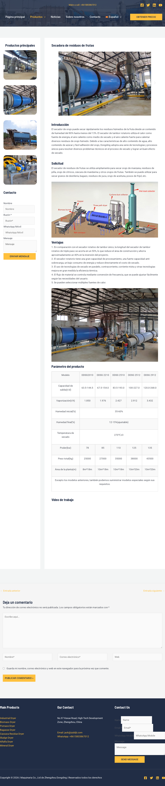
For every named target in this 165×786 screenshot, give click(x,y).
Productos (37, 17)
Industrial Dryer (8, 718)
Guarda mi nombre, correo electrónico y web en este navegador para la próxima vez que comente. (58, 668)
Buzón (7, 214)
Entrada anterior (10, 590)
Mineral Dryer (7, 745)
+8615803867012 (88, 5)
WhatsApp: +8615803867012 (73, 736)
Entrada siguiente (154, 590)
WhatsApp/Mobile (124, 735)
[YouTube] (160, 5)
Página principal (15, 16)
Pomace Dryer (7, 726)
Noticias (56, 16)
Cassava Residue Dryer (12, 733)
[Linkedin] (154, 5)
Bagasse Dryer (7, 729)
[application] (44, 17)
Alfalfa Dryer (6, 741)
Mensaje (7, 238)
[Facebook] (142, 5)
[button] (54, 83)
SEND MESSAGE (129, 759)
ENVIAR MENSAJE (19, 256)
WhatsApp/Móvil (12, 226)
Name (118, 720)
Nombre (7, 203)
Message (119, 741)
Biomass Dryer (7, 722)
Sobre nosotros (75, 16)
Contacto (95, 16)
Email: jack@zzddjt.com (69, 732)
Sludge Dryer (6, 737)
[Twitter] (148, 5)
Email (118, 727)
